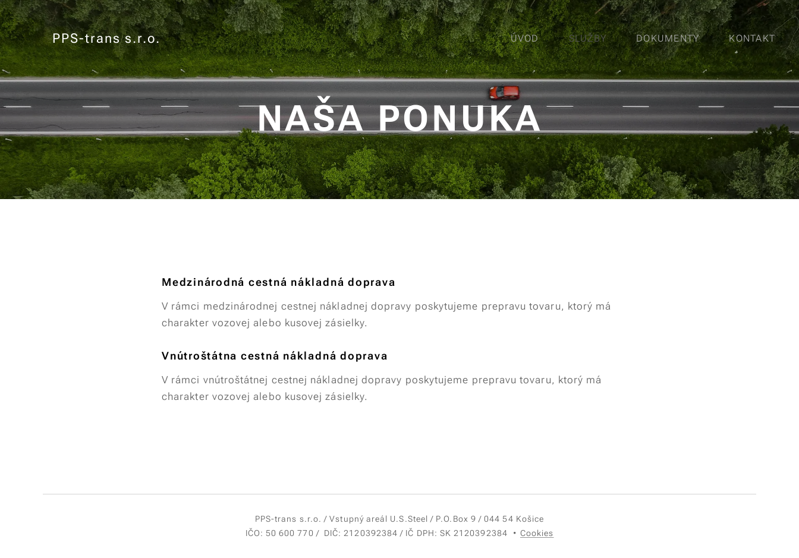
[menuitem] (530, 38)
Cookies (537, 533)
